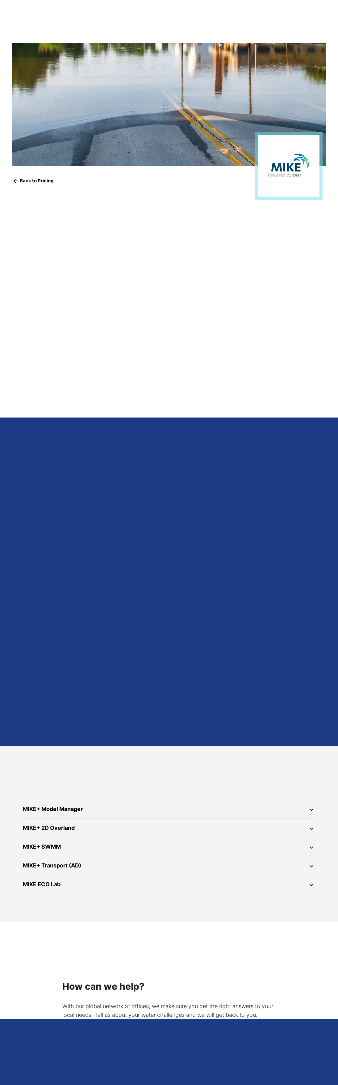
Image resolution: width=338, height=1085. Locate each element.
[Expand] (311, 809)
